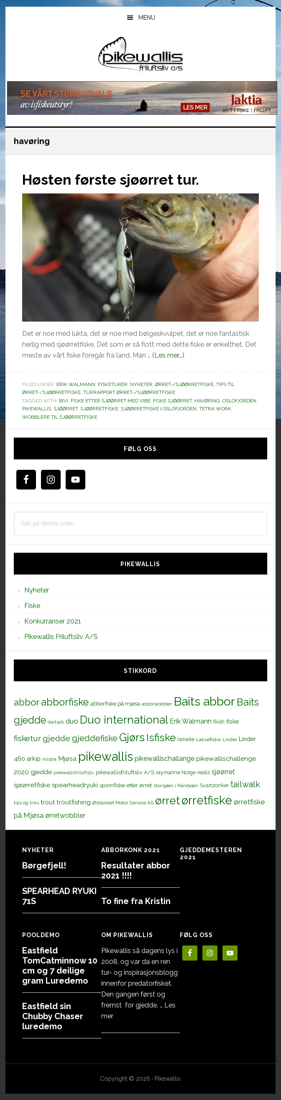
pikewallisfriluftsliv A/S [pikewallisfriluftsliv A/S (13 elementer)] (125, 772)
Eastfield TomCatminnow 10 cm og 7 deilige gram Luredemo (59, 965)
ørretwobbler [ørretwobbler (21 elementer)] (65, 815)
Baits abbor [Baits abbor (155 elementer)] (204, 701)
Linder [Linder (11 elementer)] (229, 739)
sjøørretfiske (99, 409)
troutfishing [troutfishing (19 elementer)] (73, 802)
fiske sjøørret (172, 400)
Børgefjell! (44, 865)
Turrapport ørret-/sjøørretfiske (129, 392)
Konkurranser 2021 (52, 621)
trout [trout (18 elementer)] (48, 801)
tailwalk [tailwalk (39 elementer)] (245, 784)
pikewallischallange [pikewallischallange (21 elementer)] (164, 758)
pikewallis (36, 409)
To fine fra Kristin (136, 901)
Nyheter (141, 384)
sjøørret (66, 409)
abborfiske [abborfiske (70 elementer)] (65, 702)
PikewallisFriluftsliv (140, 56)
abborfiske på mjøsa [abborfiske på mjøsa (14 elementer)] (115, 703)
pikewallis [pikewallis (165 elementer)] (105, 756)
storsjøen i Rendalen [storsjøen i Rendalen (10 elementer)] (175, 785)
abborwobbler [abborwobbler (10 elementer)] (157, 703)
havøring (207, 400)
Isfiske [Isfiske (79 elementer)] (161, 737)
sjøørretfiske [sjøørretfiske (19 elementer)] (32, 784)
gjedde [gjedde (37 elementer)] (56, 738)
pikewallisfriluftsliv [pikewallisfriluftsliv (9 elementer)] (74, 772)
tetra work (215, 409)
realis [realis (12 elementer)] (203, 772)
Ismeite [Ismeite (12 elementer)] (185, 739)
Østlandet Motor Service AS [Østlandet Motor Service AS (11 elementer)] (122, 802)
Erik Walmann (75, 384)
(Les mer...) (168, 355)
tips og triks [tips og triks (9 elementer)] (26, 802)
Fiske (32, 605)
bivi (63, 400)
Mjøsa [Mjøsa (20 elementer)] (67, 758)
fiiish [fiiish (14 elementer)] (219, 721)
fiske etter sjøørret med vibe (111, 400)
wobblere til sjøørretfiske (59, 417)
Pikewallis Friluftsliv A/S (61, 636)
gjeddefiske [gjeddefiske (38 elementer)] (95, 738)
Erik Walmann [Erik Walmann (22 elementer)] (191, 721)
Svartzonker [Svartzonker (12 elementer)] (214, 785)
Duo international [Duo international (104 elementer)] (124, 719)
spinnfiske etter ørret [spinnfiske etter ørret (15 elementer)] (126, 784)
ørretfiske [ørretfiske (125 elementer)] (206, 799)
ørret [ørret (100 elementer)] (167, 800)
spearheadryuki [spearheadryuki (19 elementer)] (75, 784)
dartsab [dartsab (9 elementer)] (56, 721)
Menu (146, 17)
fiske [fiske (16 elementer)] (232, 721)
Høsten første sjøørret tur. (115, 179)
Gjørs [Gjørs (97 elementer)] (132, 737)
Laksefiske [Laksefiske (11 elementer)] (208, 739)
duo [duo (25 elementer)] (72, 721)
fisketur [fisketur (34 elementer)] (27, 737)
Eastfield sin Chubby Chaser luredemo (52, 1016)
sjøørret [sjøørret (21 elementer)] (223, 771)
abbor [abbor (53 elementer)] (26, 701)
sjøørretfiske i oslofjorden (159, 409)
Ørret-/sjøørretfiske (184, 384)
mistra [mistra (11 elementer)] (49, 759)
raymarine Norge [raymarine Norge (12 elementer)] (176, 772)
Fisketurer (113, 384)
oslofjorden (239, 400)
